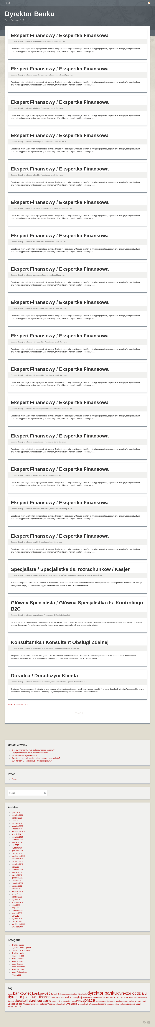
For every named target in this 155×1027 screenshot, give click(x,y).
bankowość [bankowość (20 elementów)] (41, 993)
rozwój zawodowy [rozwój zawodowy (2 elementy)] (134, 1001)
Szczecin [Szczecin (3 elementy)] (12, 1004)
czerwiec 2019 (17, 837)
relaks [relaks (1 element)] (123, 1001)
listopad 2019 (17, 829)
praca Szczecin (18, 964)
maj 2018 (15, 867)
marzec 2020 (17, 818)
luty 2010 (15, 916)
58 (17, 704)
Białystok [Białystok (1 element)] (54, 994)
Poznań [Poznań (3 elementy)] (80, 1001)
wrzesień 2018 (17, 859)
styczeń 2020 (17, 823)
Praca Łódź (16, 975)
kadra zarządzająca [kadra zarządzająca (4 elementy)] (75, 997)
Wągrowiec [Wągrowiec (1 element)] (93, 1004)
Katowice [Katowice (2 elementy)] (107, 997)
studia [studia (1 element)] (144, 1001)
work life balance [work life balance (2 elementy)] (39, 1004)
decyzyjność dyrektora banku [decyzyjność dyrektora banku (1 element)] (76, 994)
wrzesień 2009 (17, 927)
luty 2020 (15, 821)
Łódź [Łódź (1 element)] (19, 1007)
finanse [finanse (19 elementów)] (45, 997)
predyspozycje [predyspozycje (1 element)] (101, 1001)
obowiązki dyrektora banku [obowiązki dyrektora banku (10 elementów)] (33, 1000)
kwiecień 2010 (17, 910)
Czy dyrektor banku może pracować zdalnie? (30, 753)
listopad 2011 (17, 889)
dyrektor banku (18, 945)
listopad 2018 (17, 853)
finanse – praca (18, 956)
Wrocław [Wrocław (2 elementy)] (51, 1004)
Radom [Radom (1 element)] (109, 1001)
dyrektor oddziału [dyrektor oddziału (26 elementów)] (132, 993)
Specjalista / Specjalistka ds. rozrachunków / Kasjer (70, 569)
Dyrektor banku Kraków (21, 950)
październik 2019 (18, 831)
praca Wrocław (18, 969)
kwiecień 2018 (17, 870)
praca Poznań (17, 961)
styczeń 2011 (17, 900)
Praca (14, 779)
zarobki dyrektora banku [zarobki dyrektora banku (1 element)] (115, 1004)
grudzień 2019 (17, 826)
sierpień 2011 (17, 894)
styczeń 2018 (17, 875)
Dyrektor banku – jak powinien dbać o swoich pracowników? (36, 758)
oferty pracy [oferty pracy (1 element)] (71, 1001)
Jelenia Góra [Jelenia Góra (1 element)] (59, 997)
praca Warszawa (18, 967)
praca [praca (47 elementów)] (89, 1000)
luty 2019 (15, 845)
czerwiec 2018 (17, 864)
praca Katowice (18, 959)
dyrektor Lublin (18, 953)
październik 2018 (18, 856)
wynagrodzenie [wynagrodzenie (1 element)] (83, 1004)
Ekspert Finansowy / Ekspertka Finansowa (60, 35)
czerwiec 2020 (17, 815)
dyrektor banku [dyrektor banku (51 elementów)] (102, 993)
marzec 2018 (17, 872)
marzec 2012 (17, 886)
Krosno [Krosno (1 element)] (134, 997)
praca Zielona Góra (19, 972)
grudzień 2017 (17, 878)
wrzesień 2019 (17, 834)
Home (7, 3)
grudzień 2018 (17, 851)
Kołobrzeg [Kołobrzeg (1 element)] (119, 997)
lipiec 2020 (16, 812)
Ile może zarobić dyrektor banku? (25, 755)
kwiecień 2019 (17, 840)
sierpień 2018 (17, 861)
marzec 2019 (17, 842)
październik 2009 (18, 924)
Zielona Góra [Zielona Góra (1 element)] (12, 1007)
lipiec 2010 (16, 905)
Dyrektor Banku (29, 14)
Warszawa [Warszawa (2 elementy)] (27, 1004)
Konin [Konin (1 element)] (113, 997)
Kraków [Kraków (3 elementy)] (127, 997)
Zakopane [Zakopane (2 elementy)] (101, 1004)
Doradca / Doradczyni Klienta (44, 675)
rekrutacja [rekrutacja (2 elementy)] (116, 1001)
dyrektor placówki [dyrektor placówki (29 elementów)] (23, 996)
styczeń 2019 (17, 848)
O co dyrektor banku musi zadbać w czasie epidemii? (33, 750)
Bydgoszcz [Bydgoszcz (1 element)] (62, 994)
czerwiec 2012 (17, 881)
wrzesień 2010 (17, 902)
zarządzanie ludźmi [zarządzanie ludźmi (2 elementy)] (132, 1004)
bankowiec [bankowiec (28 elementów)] (22, 993)
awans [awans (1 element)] (10, 994)
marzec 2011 (17, 897)
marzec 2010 (17, 913)
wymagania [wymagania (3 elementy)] (71, 1004)
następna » (22, 704)
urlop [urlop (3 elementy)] (19, 1004)
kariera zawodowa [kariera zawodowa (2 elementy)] (94, 997)
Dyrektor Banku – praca (21, 948)
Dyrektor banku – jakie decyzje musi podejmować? (32, 761)
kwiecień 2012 (17, 883)
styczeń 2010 (17, 919)
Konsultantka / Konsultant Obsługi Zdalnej (60, 642)
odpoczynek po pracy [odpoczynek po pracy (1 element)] (59, 1001)
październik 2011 (18, 891)
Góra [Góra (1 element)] (53, 997)
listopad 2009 (17, 921)
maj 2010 (15, 908)
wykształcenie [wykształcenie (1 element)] (61, 1004)
